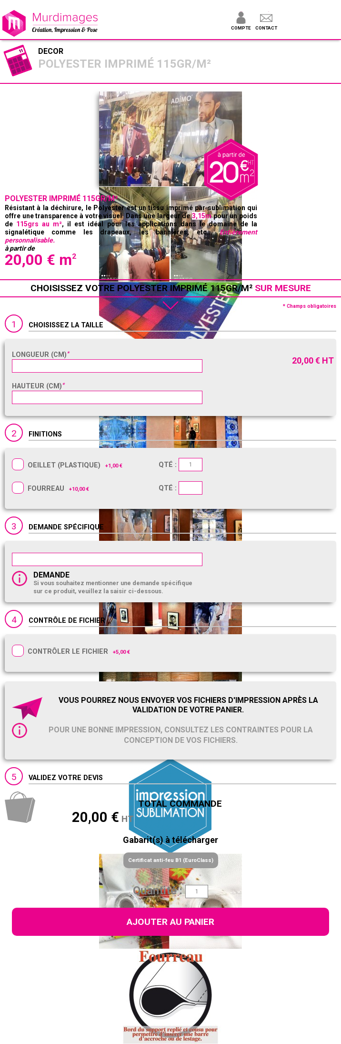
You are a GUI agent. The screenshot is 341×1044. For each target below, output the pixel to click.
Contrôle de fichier (67, 621)
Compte (241, 27)
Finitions (45, 434)
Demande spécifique (66, 527)
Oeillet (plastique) (64, 465)
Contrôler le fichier (68, 652)
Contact (266, 27)
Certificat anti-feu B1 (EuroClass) (170, 860)
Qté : (180, 465)
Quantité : (157, 890)
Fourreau (46, 489)
